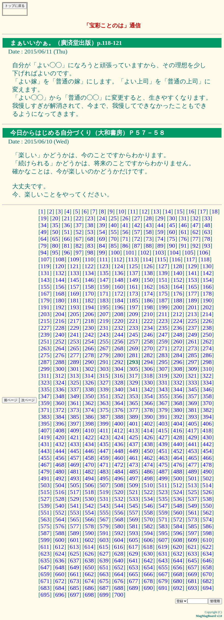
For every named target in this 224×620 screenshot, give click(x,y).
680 (177, 581)
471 (104, 464)
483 (104, 471)
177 (192, 293)
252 (59, 341)
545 (133, 505)
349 (74, 396)
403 (163, 423)
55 (114, 232)
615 (103, 546)
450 (148, 451)
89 (160, 245)
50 (55, 232)
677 (133, 581)
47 (195, 225)
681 (192, 581)
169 (74, 293)
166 (207, 286)
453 (192, 451)
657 (192, 567)
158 (89, 286)
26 (125, 218)
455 (45, 457)
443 (45, 451)
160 (118, 286)
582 (148, 526)
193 (74, 307)
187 (163, 300)
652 (118, 567)
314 (89, 375)
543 (104, 505)
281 (133, 355)
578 (89, 526)
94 (43, 252)
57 (137, 232)
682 (207, 581)
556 (118, 512)
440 (177, 444)
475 (163, 464)
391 (163, 416)
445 (74, 451)
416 (177, 430)
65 (55, 238)
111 (103, 259)
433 (74, 444)
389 (133, 416)
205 (74, 314)
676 (118, 581)
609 (192, 540)
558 (148, 512)
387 (104, 416)
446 (89, 451)
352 (118, 396)
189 (192, 300)
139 (163, 273)
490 (207, 471)
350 (89, 396)
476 (177, 464)
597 (192, 533)
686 (89, 588)
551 (45, 512)
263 (45, 348)
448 (118, 451)
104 (174, 252)
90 (172, 245)
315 (103, 375)
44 (160, 225)
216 (59, 321)
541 (74, 505)
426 (148, 437)
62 (195, 232)
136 (118, 273)
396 (59, 423)
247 (163, 334)
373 (74, 410)
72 (137, 238)
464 (177, 457)
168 (59, 293)
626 (89, 553)
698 (89, 594)
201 (192, 307)
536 (177, 499)
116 (176, 259)
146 (89, 280)
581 (133, 526)
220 (118, 321)
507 (104, 485)
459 (104, 457)
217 (74, 321)
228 (59, 327)
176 (177, 293)
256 (118, 341)
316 (118, 375)
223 (163, 321)
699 (104, 594)
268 (118, 348)
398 (89, 423)
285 (192, 355)
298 (207, 362)
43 (149, 225)
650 (89, 567)
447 (104, 451)
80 (55, 245)
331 (163, 382)
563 (45, 519)
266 (89, 348)
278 (89, 355)
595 (163, 533)
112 (117, 259)
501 (192, 478)
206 (89, 314)
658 (207, 567)
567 (104, 519)
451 (163, 451)
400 (118, 423)
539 (45, 505)
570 (148, 519)
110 (89, 259)
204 (59, 314)
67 (79, 238)
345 (192, 389)
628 (118, 553)
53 (90, 232)
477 (192, 464)
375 (104, 410)
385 (74, 416)
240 (59, 334)
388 (118, 416)
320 (177, 375)
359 (45, 403)
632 (177, 553)
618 (148, 546)
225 (192, 321)
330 (148, 382)
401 (133, 423)
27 (137, 218)
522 (148, 492)
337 (74, 389)
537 (192, 499)
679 (163, 581)
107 (45, 259)
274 (207, 348)
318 (148, 375)
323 (45, 382)
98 (90, 252)
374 (89, 410)
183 (104, 300)
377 (133, 410)
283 (163, 355)
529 (74, 499)
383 (45, 416)
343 (163, 389)
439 (163, 444)
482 (89, 471)
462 (148, 457)
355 (163, 396)
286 (207, 355)
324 (59, 382)
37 (79, 225)
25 (114, 218)
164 (177, 286)
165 (192, 286)
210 (148, 314)
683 (45, 588)
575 (45, 526)
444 (59, 451)
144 (59, 280)
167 (45, 293)
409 (74, 430)
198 (148, 307)
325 (74, 382)
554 (89, 512)
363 (104, 403)
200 (177, 307)
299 (45, 369)
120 (59, 266)
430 (207, 437)
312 (59, 375)
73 (149, 238)
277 (74, 355)
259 (163, 341)
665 (133, 574)
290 (89, 362)
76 (184, 238)
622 (207, 546)
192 (59, 307)
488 (177, 471)
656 (177, 567)
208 (118, 314)
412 (118, 430)
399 (104, 423)
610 (207, 540)
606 (148, 540)
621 (192, 546)
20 (55, 218)
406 (207, 423)
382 (207, 410)
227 (45, 327)
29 (160, 218)
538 (207, 499)
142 (207, 273)
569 (133, 519)
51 (67, 232)
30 (172, 218)
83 (90, 245)
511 (162, 485)
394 (207, 416)
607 (163, 540)
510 (148, 485)
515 (45, 492)
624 (59, 553)
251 (45, 341)
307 (163, 369)
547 (163, 505)
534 (148, 499)
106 (203, 252)
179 (45, 300)
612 (59, 546)
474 (148, 464)
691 (163, 588)
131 (45, 273)
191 (45, 307)
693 (192, 588)
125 (133, 266)
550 (207, 505)
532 (118, 499)
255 (104, 341)
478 (207, 464)
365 (133, 403)
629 (133, 553)
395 (45, 423)
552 (59, 512)
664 (118, 574)
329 (133, 382)
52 (79, 232)
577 (74, 526)
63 (207, 232)
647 (45, 567)
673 (74, 581)
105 (188, 252)
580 (118, 526)
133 (74, 273)
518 (89, 492)
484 (118, 471)
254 (89, 341)
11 (133, 211)
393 (192, 416)
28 (149, 218)
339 (104, 389)
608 (177, 540)
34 (43, 225)
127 (162, 266)
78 (207, 238)
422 (89, 437)
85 (114, 245)
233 (133, 327)
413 (133, 430)
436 (118, 444)
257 (133, 341)
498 (148, 478)
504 (59, 485)
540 (59, 505)
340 (118, 389)
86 (125, 245)
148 (118, 280)
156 (59, 286)
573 (192, 519)
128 (177, 266)
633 (192, 553)
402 (148, 423)
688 (118, 588)
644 (177, 560)
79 (43, 245)
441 (192, 444)
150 (148, 280)
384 (59, 416)
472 (118, 464)
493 (74, 478)
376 (118, 410)
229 (74, 327)
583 (163, 526)
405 (192, 423)
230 (89, 327)
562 (207, 512)
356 (177, 396)
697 (74, 594)
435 (104, 444)
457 (74, 457)
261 (192, 341)
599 (45, 540)
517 (74, 492)
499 (163, 478)
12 (144, 211)
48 (207, 225)
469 (74, 464)
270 (148, 348)
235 (163, 327)
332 (177, 382)
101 (130, 252)
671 (45, 581)
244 (118, 334)
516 (59, 492)
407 (45, 430)
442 (207, 444)
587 (45, 533)
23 (90, 218)
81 (67, 245)
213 (192, 314)
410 (89, 430)
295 (163, 362)
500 (177, 478)
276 (59, 355)
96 (67, 252)
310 (207, 369)
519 (104, 492)
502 (207, 478)
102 (144, 252)
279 (104, 355)
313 (74, 375)
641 (133, 560)
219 (104, 321)
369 (192, 403)
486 (148, 471)
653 (133, 567)
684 (59, 588)
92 (195, 245)
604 (118, 540)
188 (177, 300)
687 (104, 588)
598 (207, 533)
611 (44, 546)
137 (133, 273)
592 (118, 533)
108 (59, 259)
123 (103, 266)
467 (45, 464)
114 (146, 259)
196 (118, 307)
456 (59, 457)
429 (192, 437)
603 (104, 540)
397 (74, 423)
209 (133, 314)
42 (137, 225)
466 (207, 457)
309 (192, 369)
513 (192, 485)
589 (74, 533)
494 (89, 478)
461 (133, 457)
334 (207, 382)
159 (104, 286)
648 (59, 567)
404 (177, 423)
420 (59, 437)
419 (45, 437)
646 (207, 560)
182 (89, 300)
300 (59, 369)
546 (148, 505)
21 (67, 218)
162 (148, 286)
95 (55, 252)
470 (89, 464)
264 (59, 348)
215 (45, 321)
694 (207, 588)
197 (133, 307)
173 (133, 293)
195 (104, 307)
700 (118, 594)
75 (172, 238)
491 (45, 478)
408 (59, 430)
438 (148, 444)
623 (45, 553)
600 (59, 540)
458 (89, 457)
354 (148, 396)
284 (177, 355)
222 (148, 321)
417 (192, 430)
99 (102, 252)
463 (163, 457)
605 (133, 540)
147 (104, 280)
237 (192, 327)
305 (133, 369)
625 (74, 553)
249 (192, 334)
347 (45, 396)
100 (115, 252)
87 (137, 245)
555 (104, 512)
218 (89, 321)
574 (207, 519)
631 (163, 553)
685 (74, 588)
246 (148, 334)
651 (104, 567)
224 (177, 321)
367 (163, 403)
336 (59, 389)
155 (45, 286)
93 (207, 245)
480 (59, 471)
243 (104, 334)
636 (59, 560)
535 (163, 499)
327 (104, 382)
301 (74, 369)
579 (104, 526)
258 (148, 341)
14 (168, 211)
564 (59, 519)
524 (177, 492)
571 (163, 519)
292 (118, 362)
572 (177, 519)
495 (104, 478)
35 (55, 225)
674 (89, 581)
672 (59, 581)
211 (162, 314)
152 (177, 280)
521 (133, 492)
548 (177, 505)
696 (59, 594)
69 (102, 238)
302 (89, 369)
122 (89, 266)
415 (162, 430)
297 (192, 362)
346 (207, 389)
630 (148, 553)
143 (45, 280)
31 (184, 218)
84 (102, 245)
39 (102, 225)
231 (104, 327)
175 (163, 293)
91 (184, 245)
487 (163, 471)
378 (148, 410)
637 (74, 560)
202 (207, 307)
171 (104, 293)
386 (89, 416)
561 (192, 512)
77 (195, 238)
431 (45, 444)
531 (104, 499)
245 (133, 334)
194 (89, 307)
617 (133, 546)
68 (90, 238)
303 (104, 369)
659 (45, 574)
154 (207, 280)
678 (148, 581)
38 (90, 225)
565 (74, 519)
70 (114, 238)
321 (192, 375)
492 (59, 478)
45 (172, 225)
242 (89, 334)
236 (177, 327)
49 (43, 232)
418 (207, 430)
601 (74, 540)
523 (163, 492)
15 (179, 211)
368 (177, 403)
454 (207, 451)
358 (207, 396)
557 (133, 512)
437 (133, 444)
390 (148, 416)
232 (118, 327)
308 (177, 369)
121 (74, 266)
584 (177, 526)
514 (207, 485)
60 (172, 232)
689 (133, 588)
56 (125, 232)
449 (133, 451)
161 (133, 286)
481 (74, 471)
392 (177, 416)
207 (104, 314)
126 (148, 266)
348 (59, 396)
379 (163, 410)
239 (45, 334)
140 (177, 273)
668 (177, 574)
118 (205, 259)
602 (89, 540)
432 (59, 444)
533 (133, 499)
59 (160, 232)
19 (43, 218)
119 (44, 266)
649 (74, 567)
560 (177, 512)
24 (102, 218)
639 (104, 560)
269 (133, 348)
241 (74, 334)
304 (118, 369)
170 (89, 293)
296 (177, 362)
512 (177, 485)
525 (192, 492)
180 (59, 300)
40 (114, 225)
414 (148, 430)
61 (184, 232)
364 (118, 403)
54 (102, 232)
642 (148, 560)
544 (118, 505)
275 (45, 355)
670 (207, 574)
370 (207, 403)
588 (59, 533)
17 (203, 211)
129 (192, 266)
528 (59, 499)
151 (163, 280)
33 (207, 218)
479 (45, 471)
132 (59, 273)
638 (89, 560)
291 (104, 362)
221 (133, 321)
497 (133, 478)
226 (207, 321)
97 (79, 252)
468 (59, 464)
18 (215, 211)
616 (118, 546)
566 (89, 519)
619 (162, 546)
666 (148, 574)
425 (133, 437)
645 (192, 560)
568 (118, 519)
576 (59, 526)
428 (177, 437)
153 (192, 280)
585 (192, 526)
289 (74, 362)
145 (74, 280)
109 (74, 259)
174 (148, 293)
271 (163, 348)
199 (163, 307)
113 (132, 259)
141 (192, 273)
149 (133, 280)
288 (59, 362)
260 (177, 341)
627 (104, 553)
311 (44, 375)
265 (74, 348)
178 (207, 293)
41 (125, 225)
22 (79, 218)
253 (74, 341)
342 (148, 389)
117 (190, 259)
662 (89, 574)
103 (159, 252)
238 (207, 327)
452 (177, 451)
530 (89, 499)
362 (89, 403)
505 (74, 485)
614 (89, 546)
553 (74, 512)
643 (163, 560)
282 (148, 355)
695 (45, 594)
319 (162, 375)
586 (207, 526)
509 (133, 485)
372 (59, 410)
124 (118, 266)
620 (177, 546)
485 (133, 471)
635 (45, 560)
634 (207, 553)
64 (43, 238)
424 (118, 437)
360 (59, 403)
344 (177, 389)
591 (104, 533)
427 (163, 437)
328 (118, 382)
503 (45, 485)
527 (45, 499)
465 (192, 457)
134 (89, 273)
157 (74, 286)
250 (207, 334)
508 (118, 485)
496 (118, 478)
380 (177, 410)
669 (192, 574)
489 (192, 471)
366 (148, 403)
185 (133, 300)
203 (45, 314)
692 (177, 588)
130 (207, 266)
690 (148, 588)
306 (148, 369)
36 (67, 225)
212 (177, 314)
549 (192, 505)
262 (207, 341)
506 (89, 485)
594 (148, 533)
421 (74, 437)
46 (184, 225)
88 (149, 245)
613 (74, 546)
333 (192, 382)
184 (118, 300)
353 (133, 396)
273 (192, 348)
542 (89, 505)
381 (192, 410)
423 (104, 437)
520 (118, 492)
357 (192, 396)
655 (163, 567)
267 (104, 348)
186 (148, 300)
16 (191, 211)
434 (89, 444)
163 (163, 286)
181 (74, 300)
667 (163, 574)
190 (207, 300)
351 (104, 396)
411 (103, 430)
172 (118, 293)
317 (133, 375)
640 (118, 560)
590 (89, 533)
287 (45, 362)
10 (121, 211)
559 (163, 512)
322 (207, 375)
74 (160, 238)
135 (104, 273)
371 (45, 410)
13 (156, 211)
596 (177, 533)
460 (118, 457)
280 (118, 355)
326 (89, 382)
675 (104, 581)
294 (148, 362)
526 (207, 492)
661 (74, 574)
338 (89, 389)
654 (148, 567)
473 (133, 464)
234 (148, 327)
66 (67, 238)
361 (74, 403)
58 (149, 232)
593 (133, 533)
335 (45, 389)
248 (177, 334)
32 (195, 218)
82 (79, 245)
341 (133, 389)
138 (148, 273)
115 (161, 259)
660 (59, 574)
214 (207, 314)
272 (177, 348)
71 (125, 238)
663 (104, 574)
